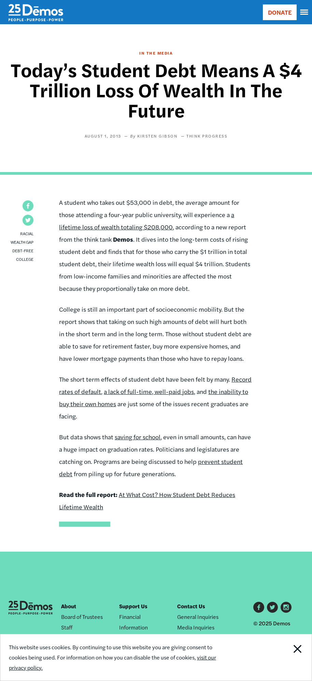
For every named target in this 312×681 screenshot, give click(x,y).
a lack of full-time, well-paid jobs (149, 391)
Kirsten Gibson (157, 136)
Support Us (133, 606)
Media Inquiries (195, 627)
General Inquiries (197, 617)
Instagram (286, 607)
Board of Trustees (82, 617)
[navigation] (304, 12)
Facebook (258, 607)
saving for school (137, 436)
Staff (66, 627)
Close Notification (282, 657)
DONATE (280, 12)
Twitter (272, 607)
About (68, 606)
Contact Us (191, 606)
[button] (28, 205)
